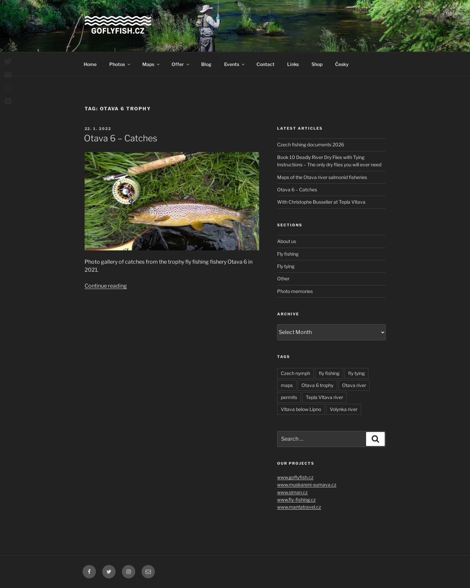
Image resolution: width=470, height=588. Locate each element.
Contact (265, 64)
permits (289, 397)
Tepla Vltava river (324, 397)
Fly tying (285, 266)
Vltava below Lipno (301, 409)
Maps (151, 64)
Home (90, 64)
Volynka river (343, 409)
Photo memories (295, 291)
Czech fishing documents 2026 (310, 144)
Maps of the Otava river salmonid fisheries (322, 177)
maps (287, 385)
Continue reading (106, 286)
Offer (181, 64)
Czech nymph (295, 373)
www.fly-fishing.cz (296, 499)
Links (293, 64)
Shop (316, 64)
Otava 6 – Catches (120, 138)
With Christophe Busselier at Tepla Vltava (321, 202)
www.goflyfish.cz (295, 477)
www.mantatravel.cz (299, 507)
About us (286, 241)
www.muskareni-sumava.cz (306, 484)
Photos (120, 64)
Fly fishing (287, 254)
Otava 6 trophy (317, 385)
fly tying (356, 373)
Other (283, 278)
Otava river (354, 385)
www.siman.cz (292, 492)
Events (234, 64)
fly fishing (329, 373)
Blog (206, 64)
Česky (342, 64)
